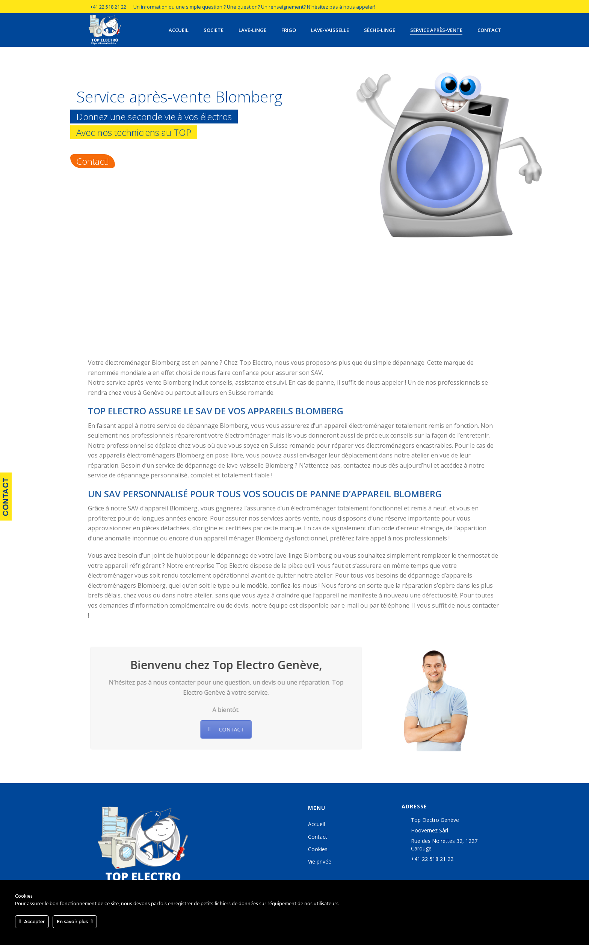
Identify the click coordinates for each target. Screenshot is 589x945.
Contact (489, 30)
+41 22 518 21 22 (108, 6)
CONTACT (222, 729)
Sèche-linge (379, 30)
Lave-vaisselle (330, 30)
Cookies (318, 849)
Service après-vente (436, 30)
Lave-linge (252, 30)
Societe (214, 30)
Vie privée (319, 861)
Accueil (179, 30)
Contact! (92, 161)
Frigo (288, 30)
